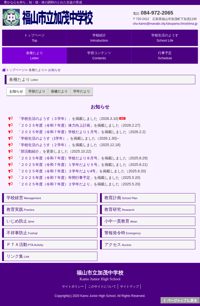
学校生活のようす (164, 37)
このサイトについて (102, 286)
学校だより (36, 91)
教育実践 (21, 209)
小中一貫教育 (120, 221)
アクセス (117, 244)
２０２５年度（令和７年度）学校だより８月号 (59, 158)
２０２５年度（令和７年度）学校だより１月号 (59, 132)
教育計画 (121, 198)
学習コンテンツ (99, 55)
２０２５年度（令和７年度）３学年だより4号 (58, 171)
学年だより (81, 91)
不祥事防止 (22, 233)
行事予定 (165, 55)
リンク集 (18, 256)
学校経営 (24, 198)
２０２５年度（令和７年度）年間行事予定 (55, 177)
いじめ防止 (20, 221)
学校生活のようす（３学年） (44, 118)
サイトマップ (129, 286)
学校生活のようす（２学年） (44, 145)
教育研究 (119, 209)
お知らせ (54, 70)
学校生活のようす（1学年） (44, 138)
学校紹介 (99, 37)
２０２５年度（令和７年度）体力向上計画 (55, 125)
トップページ (34, 37)
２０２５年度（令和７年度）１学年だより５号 (59, 164)
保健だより (59, 91)
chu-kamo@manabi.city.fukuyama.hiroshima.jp (165, 23)
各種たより (34, 55)
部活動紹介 (30, 151)
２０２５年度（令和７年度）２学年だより (55, 184)
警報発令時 (122, 233)
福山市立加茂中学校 (100, 275)
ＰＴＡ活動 (25, 244)
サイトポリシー (73, 286)
